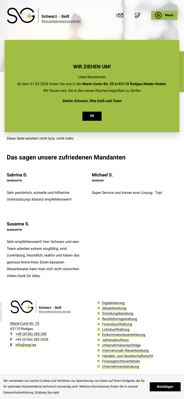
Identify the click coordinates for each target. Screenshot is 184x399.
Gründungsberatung (117, 313)
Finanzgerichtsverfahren (121, 361)
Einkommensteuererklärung (123, 335)
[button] (138, 15)
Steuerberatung (114, 308)
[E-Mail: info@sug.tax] (120, 15)
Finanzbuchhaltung (117, 324)
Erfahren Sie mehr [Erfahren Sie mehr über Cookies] (47, 392)
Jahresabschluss (115, 340)
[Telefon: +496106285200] (31, 334)
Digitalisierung (113, 303)
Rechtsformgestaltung (119, 319)
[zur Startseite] (44, 15)
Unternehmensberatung (120, 366)
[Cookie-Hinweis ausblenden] (165, 386)
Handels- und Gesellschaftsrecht (127, 356)
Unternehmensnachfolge (121, 345)
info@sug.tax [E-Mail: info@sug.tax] (25, 345)
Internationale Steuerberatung (125, 350)
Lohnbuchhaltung (115, 329)
